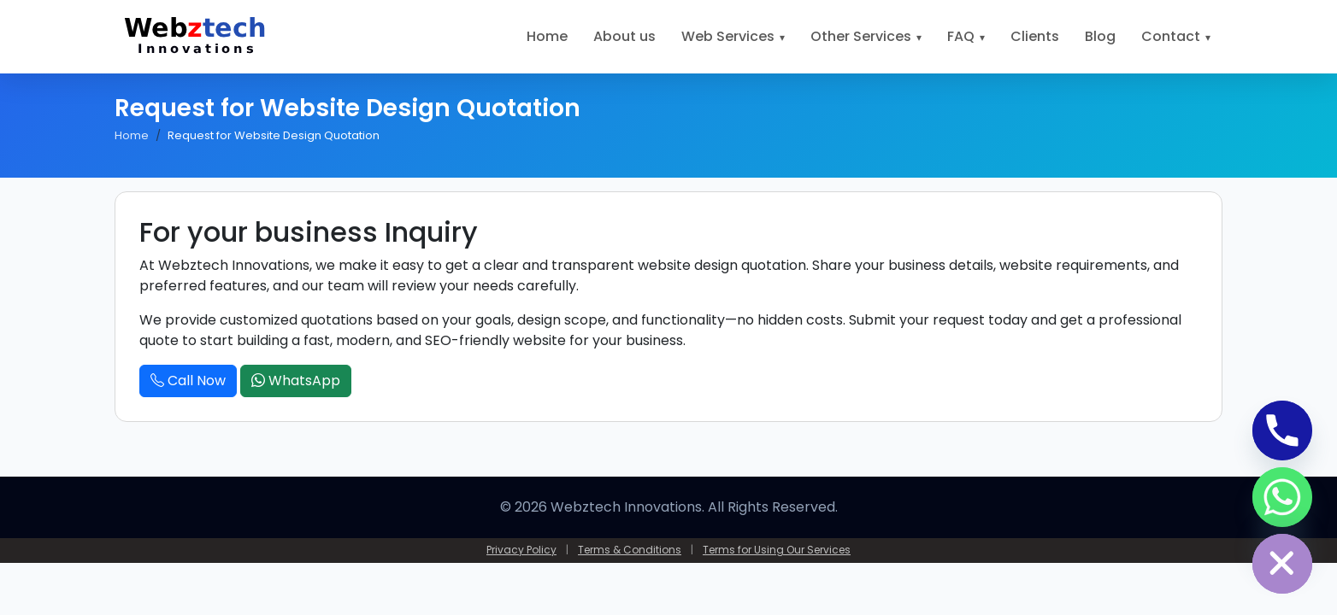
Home (547, 36)
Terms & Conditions (629, 549)
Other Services (860, 36)
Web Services (728, 36)
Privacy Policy (521, 549)
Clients (1034, 36)
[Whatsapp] (1282, 497)
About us (624, 36)
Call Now (188, 380)
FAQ (961, 36)
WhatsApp (295, 380)
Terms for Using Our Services (777, 549)
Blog (1100, 36)
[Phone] (1282, 430)
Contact (1170, 36)
